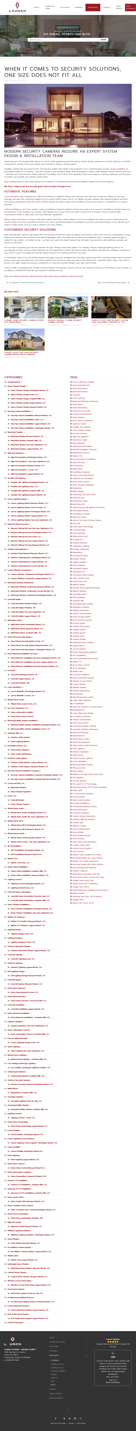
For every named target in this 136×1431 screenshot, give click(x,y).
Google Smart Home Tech (83, 880)
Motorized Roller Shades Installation (23, 720)
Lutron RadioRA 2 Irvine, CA (22, 695)
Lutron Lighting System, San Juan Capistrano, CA (31, 520)
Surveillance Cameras (81, 514)
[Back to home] (17, 7)
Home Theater (78, 417)
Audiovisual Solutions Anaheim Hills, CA (27, 1076)
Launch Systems (79, 649)
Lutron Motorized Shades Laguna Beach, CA (29, 1310)
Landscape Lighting (80, 546)
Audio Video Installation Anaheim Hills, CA (29, 871)
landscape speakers (80, 607)
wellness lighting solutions (83, 819)
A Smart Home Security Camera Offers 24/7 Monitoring (24, 321)
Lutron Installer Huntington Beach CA (26, 1151)
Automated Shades (80, 510)
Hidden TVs (12, 858)
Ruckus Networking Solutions (84, 652)
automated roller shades (82, 604)
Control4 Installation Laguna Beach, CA (27, 1009)
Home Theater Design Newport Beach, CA (28, 407)
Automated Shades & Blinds (84, 726)
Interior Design (78, 797)
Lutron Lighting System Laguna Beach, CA (29, 516)
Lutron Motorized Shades (18, 1306)
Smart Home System (16, 1289)
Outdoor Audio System (20, 737)
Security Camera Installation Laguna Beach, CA (30, 424)
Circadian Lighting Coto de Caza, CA (26, 1101)
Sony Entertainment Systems (84, 867)
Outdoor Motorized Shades (19, 946)
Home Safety (77, 771)
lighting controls (79, 826)
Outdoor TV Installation (17, 1180)
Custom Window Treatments (19, 570)
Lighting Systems (79, 562)
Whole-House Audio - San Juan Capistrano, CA (30, 842)
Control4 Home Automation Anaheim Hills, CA (30, 900)
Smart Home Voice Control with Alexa (88, 877)
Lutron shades (14, 1130)
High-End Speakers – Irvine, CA (24, 470)
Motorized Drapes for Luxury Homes (87, 858)
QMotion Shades (79, 687)
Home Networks (79, 533)
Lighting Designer (15, 938)
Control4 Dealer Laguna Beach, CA (25, 616)
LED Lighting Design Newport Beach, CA (28, 975)
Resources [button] (93, 7)
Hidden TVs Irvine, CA (20, 862)
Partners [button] (79, 7)
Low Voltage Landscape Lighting (21, 1063)
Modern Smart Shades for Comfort (86, 854)
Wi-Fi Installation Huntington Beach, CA (27, 850)
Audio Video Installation (18, 867)
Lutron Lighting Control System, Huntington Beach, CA (34, 1143)
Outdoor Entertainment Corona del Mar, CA (29, 566)
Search (104, 40)
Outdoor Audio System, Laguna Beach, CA (29, 762)
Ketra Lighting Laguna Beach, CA (25, 1159)
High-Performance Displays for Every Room (90, 890)
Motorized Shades (15, 432)
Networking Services (81, 452)
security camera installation (113, 169)
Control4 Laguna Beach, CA (22, 679)
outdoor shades (79, 629)
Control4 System (14, 980)
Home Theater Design (17, 386)
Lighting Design (14, 929)
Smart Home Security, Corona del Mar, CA (28, 1000)
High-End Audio (14, 1222)
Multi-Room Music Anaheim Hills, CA (26, 633)
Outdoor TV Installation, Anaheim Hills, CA (29, 1184)
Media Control (78, 893)
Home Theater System (20, 804)
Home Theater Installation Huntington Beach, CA (31, 908)
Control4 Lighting (15, 954)
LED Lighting (77, 777)
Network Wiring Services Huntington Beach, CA (31, 532)
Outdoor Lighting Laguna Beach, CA (26, 967)
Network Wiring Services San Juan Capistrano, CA (32, 528)
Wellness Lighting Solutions (19, 1230)
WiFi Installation (78, 597)
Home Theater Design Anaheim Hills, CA (28, 398)
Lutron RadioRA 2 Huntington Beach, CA (28, 691)
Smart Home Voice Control (22, 716)
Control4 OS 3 (57, 1364)
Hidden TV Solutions (16, 917)
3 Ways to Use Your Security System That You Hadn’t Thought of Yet (109, 321)
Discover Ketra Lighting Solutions (86, 588)
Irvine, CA (12, 796)
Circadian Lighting (15, 1097)
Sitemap (71, 1423)
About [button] (37, 7)
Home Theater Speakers (21, 791)
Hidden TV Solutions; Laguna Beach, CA (28, 925)
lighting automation (80, 610)
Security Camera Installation (56, 276)
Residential (77, 488)
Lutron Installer (14, 1147)
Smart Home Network (16, 988)
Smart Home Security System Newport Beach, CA (31, 645)
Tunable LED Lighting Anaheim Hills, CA (27, 490)
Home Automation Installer (22, 712)
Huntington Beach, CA (17, 745)
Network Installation (80, 752)
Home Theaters (78, 565)
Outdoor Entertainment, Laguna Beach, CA (29, 562)
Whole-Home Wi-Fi (15, 821)
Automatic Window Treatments (85, 729)
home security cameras (82, 620)
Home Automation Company (19, 1172)
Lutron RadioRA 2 (15, 687)
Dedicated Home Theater (18, 1264)
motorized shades (80, 568)
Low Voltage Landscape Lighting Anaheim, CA (30, 1067)
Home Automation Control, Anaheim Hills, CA (30, 1034)
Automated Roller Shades (18, 1105)
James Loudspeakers (81, 742)
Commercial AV (78, 571)
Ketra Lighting (13, 1155)
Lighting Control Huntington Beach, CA (27, 883)
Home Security (77, 276)
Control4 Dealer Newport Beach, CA (26, 603)
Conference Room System (83, 575)
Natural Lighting (79, 591)
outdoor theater (79, 639)
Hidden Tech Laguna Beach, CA (24, 1260)
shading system (79, 633)
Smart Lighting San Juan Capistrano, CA (27, 1051)
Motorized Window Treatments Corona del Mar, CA (32, 591)
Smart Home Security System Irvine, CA (27, 641)
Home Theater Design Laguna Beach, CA (28, 403)
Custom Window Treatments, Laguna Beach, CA (31, 578)
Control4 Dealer (14, 599)
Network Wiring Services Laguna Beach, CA (29, 541)
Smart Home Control (80, 481)
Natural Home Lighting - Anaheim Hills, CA (28, 1059)
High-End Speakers (16, 453)
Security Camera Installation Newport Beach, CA (31, 415)
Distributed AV (78, 735)
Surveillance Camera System (19, 1247)
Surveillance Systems (81, 472)
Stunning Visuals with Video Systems (87, 864)
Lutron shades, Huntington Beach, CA (27, 1134)
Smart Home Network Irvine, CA (24, 992)
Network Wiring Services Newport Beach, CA (30, 545)
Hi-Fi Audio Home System (18, 1314)
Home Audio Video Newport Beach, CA (27, 1201)
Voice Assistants (79, 668)
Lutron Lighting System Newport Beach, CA (29, 503)
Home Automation (80, 388)
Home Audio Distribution (21, 754)
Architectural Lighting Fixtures (21, 1297)
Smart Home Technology (18, 1122)
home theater (78, 832)
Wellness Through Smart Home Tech (87, 774)
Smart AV (76, 523)
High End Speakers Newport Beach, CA (27, 465)
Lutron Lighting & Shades (83, 382)
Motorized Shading (80, 732)
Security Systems (79, 780)
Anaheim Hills (78, 600)
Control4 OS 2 (57, 1368)
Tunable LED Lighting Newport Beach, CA (28, 495)
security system (12, 196)
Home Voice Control (16, 1163)
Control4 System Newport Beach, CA (26, 984)
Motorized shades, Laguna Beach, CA (27, 449)
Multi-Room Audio (79, 440)
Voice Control (78, 851)
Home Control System (81, 800)
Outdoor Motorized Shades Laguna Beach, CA (30, 950)
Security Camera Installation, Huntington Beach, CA (32, 428)
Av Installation (78, 703)
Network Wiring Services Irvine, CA (26, 536)
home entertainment (81, 829)
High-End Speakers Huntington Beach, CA (28, 457)
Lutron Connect (58, 1371)
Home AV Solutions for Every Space (87, 707)
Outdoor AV (77, 539)
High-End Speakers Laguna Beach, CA (27, 474)
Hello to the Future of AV (83, 903)
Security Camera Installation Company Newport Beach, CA (35, 779)
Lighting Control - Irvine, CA (23, 1118)
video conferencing (80, 578)
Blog (53, 1385)
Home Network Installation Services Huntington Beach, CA (35, 658)
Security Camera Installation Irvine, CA (27, 419)
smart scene (22, 257)
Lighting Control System (82, 446)
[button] (68, 1409)
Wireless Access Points (82, 681)
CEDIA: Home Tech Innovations (85, 883)
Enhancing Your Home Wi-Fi (84, 494)
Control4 (11, 670)
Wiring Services (78, 768)
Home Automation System (83, 678)
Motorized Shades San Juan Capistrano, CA (29, 444)
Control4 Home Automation (19, 892)
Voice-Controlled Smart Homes (85, 658)
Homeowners (77, 465)
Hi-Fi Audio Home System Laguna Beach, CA (29, 1318)
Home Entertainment (81, 385)
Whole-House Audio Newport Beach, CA (28, 837)
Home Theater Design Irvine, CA (24, 394)
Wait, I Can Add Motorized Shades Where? (113, 283)
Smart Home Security (16, 996)
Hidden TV (76, 662)
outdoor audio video (81, 845)
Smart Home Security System (20, 637)
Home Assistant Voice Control (20, 1205)
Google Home (78, 899)
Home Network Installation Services (22, 653)
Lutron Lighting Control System (21, 1138)
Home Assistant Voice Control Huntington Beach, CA (33, 1209)
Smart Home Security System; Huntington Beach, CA (33, 649)
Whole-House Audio (16, 833)
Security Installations (81, 803)
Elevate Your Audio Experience (85, 861)
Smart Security (37, 276)
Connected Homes (80, 555)
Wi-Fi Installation (14, 846)
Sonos (54, 1374)
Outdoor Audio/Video (81, 719)
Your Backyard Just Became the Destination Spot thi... (26, 283)
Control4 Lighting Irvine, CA (23, 959)
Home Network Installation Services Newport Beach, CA (34, 666)
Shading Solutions (80, 543)
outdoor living (78, 636)
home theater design (81, 835)
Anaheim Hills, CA (15, 733)
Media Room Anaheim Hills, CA (24, 1092)
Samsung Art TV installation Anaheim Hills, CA (30, 1193)
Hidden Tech (13, 1255)
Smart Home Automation (18, 1214)
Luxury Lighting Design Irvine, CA (25, 1042)
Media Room (13, 1088)
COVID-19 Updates (15, 1322)
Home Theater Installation (18, 904)
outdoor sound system (81, 848)
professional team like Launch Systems (32, 202)
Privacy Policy (81, 1423)
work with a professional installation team (83, 237)
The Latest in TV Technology (84, 784)
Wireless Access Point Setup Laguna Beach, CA (31, 1285)
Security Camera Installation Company (64, 325)
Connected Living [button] (50, 7)
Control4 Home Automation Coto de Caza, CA (30, 896)
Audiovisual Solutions (16, 1072)
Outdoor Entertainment (17, 549)
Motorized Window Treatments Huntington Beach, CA (33, 595)
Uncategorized (14, 382)
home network (78, 838)
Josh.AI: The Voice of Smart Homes (86, 520)
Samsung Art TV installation (19, 1189)
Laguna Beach (78, 645)
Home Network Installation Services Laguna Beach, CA (34, 662)
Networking (77, 552)
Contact (107, 7)
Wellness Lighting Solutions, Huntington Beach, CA (32, 1235)
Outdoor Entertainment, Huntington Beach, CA (30, 557)
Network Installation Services (84, 449)
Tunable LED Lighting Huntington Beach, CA (29, 482)
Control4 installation (80, 813)
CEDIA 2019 (77, 790)
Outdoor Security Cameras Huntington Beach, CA (32, 1084)
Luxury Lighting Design (17, 1038)
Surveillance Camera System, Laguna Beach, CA (31, 1251)
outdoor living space (81, 626)
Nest (53, 1381)
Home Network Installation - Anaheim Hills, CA (30, 1017)
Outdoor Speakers (15, 1021)
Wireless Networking (81, 690)
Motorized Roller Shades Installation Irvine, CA (30, 729)
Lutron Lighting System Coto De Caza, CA (28, 507)
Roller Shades (78, 491)
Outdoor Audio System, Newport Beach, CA (29, 766)
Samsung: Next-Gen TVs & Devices (87, 896)
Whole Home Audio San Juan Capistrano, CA (29, 817)
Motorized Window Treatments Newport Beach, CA (32, 587)
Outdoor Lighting (15, 963)
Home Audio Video (16, 1197)
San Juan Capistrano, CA (18, 708)
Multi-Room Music (15, 620)
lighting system (78, 584)
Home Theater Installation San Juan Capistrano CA (32, 913)
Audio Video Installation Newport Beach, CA (29, 875)
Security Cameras (79, 433)
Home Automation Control (18, 1030)
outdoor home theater (81, 613)
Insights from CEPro (80, 887)
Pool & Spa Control (80, 723)
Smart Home (77, 404)
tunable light (77, 822)
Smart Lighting (14, 1046)
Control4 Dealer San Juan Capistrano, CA (28, 612)
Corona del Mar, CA (16, 783)
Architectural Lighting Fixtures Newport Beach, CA (32, 1301)
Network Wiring (78, 559)
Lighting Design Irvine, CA (22, 934)
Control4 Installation (16, 1005)
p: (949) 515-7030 (11, 1360)
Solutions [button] (64, 7)
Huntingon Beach (79, 594)
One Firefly (61, 1423)
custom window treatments (83, 816)
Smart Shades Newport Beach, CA (25, 1243)
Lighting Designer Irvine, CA (23, 942)
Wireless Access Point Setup (19, 1281)
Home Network (78, 443)
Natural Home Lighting (17, 1055)
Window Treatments (80, 549)
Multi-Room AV (78, 504)
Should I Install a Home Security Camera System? (65, 321)
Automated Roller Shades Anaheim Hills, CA (29, 1109)
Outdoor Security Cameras (19, 1080)
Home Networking (80, 407)
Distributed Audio (79, 501)
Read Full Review (113, 1382)
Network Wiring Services (18, 524)
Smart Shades (13, 1239)
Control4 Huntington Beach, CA (24, 674)
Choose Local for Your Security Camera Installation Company (21, 353)
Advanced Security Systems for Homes (88, 507)
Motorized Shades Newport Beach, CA (27, 436)
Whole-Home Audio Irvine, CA (23, 704)
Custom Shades (79, 684)
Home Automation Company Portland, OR (28, 1176)
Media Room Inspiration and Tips (86, 874)
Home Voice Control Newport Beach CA (28, 1168)
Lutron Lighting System (17, 499)
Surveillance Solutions (19, 276)
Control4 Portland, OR (20, 683)
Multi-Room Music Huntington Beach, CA (28, 624)
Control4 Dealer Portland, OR (23, 607)
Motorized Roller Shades (82, 764)
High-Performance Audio (82, 697)
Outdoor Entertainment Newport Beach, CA (29, 553)
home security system (81, 616)
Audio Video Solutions (81, 700)
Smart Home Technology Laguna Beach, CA (29, 1126)
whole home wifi (79, 581)
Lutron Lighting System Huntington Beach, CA (30, 511)
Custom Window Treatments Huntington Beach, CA (32, 574)
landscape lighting (105, 247)
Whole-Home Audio (16, 699)
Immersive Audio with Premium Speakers (89, 787)
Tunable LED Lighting (16, 478)
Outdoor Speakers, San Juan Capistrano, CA (29, 1026)
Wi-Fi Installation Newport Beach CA (26, 854)
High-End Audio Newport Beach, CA (26, 1226)
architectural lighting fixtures (84, 806)
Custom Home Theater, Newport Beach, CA (29, 1276)
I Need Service (119, 7)
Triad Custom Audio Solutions (84, 745)
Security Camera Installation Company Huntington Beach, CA (36, 775)
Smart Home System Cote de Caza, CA (27, 1293)
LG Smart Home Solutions (83, 793)
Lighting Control (14, 879)
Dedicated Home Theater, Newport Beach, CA (30, 1268)
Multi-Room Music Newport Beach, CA (27, 628)
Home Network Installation (19, 1013)
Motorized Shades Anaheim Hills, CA (26, 440)
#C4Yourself (77, 694)
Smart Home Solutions (20, 750)
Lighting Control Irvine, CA (22, 888)
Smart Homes (78, 755)
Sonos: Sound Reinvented (83, 475)
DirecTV (54, 1378)
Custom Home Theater (17, 1272)
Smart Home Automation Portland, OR (26, 1218)
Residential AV (78, 710)
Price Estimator (130, 7)
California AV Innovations (82, 478)
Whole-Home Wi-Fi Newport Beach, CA (27, 829)
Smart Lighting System (20, 741)
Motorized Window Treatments (20, 582)
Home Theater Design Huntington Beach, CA (29, 390)
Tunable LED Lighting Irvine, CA (24, 486)
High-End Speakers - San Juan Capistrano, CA (30, 461)
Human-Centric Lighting (82, 758)
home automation (79, 809)
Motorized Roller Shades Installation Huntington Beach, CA (35, 725)
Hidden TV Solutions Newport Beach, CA (28, 921)
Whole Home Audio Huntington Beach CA (28, 812)
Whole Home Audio (16, 808)
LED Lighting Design (16, 971)
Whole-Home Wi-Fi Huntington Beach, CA (28, 825)
